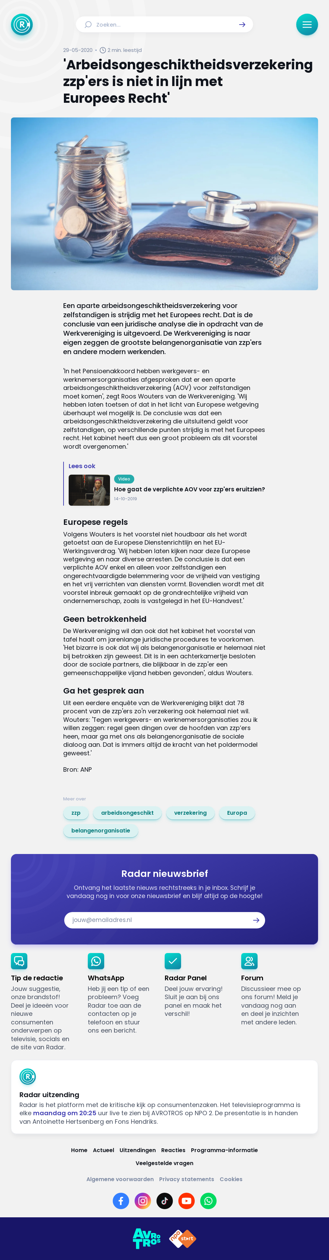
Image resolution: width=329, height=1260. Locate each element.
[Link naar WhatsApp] (208, 1201)
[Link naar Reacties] (173, 1150)
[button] (242, 24)
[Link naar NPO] (183, 1238)
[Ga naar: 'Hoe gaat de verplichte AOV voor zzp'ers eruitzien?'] (167, 490)
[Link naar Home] (79, 1150)
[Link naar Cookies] (231, 1179)
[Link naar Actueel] (103, 1150)
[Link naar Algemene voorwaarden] (120, 1179)
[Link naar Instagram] (143, 1201)
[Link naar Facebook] (121, 1201)
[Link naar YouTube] (186, 1201)
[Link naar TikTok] (164, 1201)
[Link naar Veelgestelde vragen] (164, 1163)
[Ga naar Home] (22, 25)
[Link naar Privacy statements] (186, 1179)
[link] (76, 813)
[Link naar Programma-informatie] (224, 1150)
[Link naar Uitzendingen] (138, 1150)
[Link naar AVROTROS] (147, 1238)
